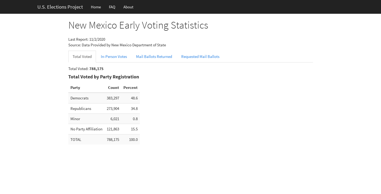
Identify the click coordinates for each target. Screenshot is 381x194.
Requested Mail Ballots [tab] (200, 56)
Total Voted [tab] (82, 56)
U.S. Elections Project (60, 7)
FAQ (112, 6)
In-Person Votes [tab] (114, 56)
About (128, 6)
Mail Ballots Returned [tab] (154, 56)
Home (96, 6)
